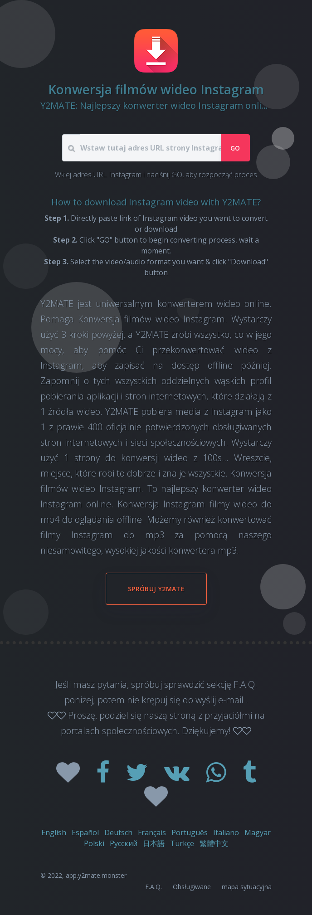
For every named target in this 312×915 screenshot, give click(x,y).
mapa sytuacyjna (247, 886)
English (53, 832)
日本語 (154, 843)
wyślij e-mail (220, 700)
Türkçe (182, 843)
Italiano (226, 832)
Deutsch (118, 832)
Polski (94, 843)
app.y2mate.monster (96, 875)
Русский (123, 843)
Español (85, 832)
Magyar (257, 832)
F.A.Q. (153, 886)
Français (152, 832)
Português (189, 832)
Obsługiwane (192, 886)
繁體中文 (214, 843)
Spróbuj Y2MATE (156, 588)
